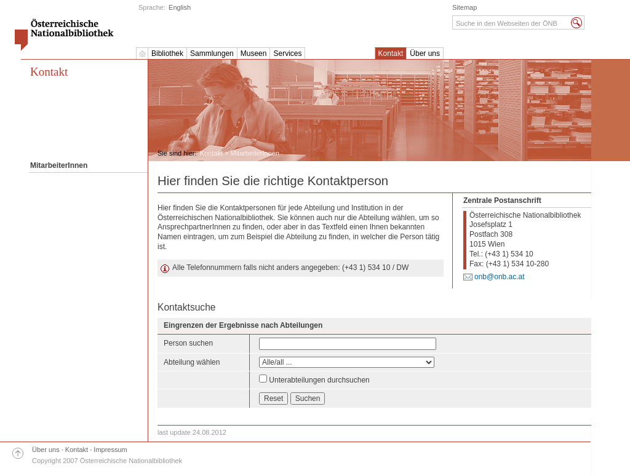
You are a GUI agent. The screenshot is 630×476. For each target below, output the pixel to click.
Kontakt (391, 53)
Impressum (110, 449)
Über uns (425, 53)
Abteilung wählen (192, 362)
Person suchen (188, 343)
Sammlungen (212, 53)
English (180, 7)
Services (287, 53)
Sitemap (464, 7)
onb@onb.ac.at (499, 276)
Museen (254, 53)
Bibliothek (167, 53)
